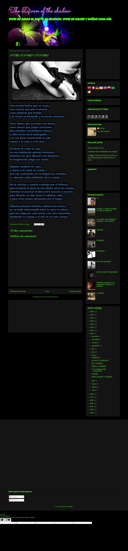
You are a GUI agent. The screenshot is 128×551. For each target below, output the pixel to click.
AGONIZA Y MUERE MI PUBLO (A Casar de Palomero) (106, 210)
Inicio (47, 291)
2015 (91, 404)
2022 (92, 324)
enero (94, 390)
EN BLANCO (100, 251)
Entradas (13, 496)
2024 (92, 318)
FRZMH (101, 128)
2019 (92, 334)
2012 (91, 413)
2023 (92, 321)
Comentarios (14, 500)
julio (93, 349)
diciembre (95, 336)
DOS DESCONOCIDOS (103, 262)
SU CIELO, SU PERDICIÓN (99, 361)
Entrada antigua (75, 291)
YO (97, 198)
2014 (91, 407)
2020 (92, 331)
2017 (91, 397)
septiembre (96, 346)
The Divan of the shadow (39, 11)
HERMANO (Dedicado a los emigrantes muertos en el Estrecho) (105, 285)
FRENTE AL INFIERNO (98, 366)
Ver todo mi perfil (103, 131)
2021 (91, 327)
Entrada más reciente (18, 291)
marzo (94, 384)
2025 (92, 315)
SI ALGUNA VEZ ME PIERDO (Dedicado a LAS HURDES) (105, 220)
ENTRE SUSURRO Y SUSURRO (101, 377)
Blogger (70, 506)
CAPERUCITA (95, 358)
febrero (94, 387)
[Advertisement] (45, 316)
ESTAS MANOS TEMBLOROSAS (107, 272)
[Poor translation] (7, 520)
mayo (94, 355)
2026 (92, 312)
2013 (91, 410)
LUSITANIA (100, 293)
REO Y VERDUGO (97, 363)
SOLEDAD (99, 230)
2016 (92, 400)
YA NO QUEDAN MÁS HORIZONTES (98, 370)
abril (93, 381)
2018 (92, 394)
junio (93, 352)
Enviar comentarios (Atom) (49, 297)
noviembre (95, 339)
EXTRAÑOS (100, 241)
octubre (94, 343)
